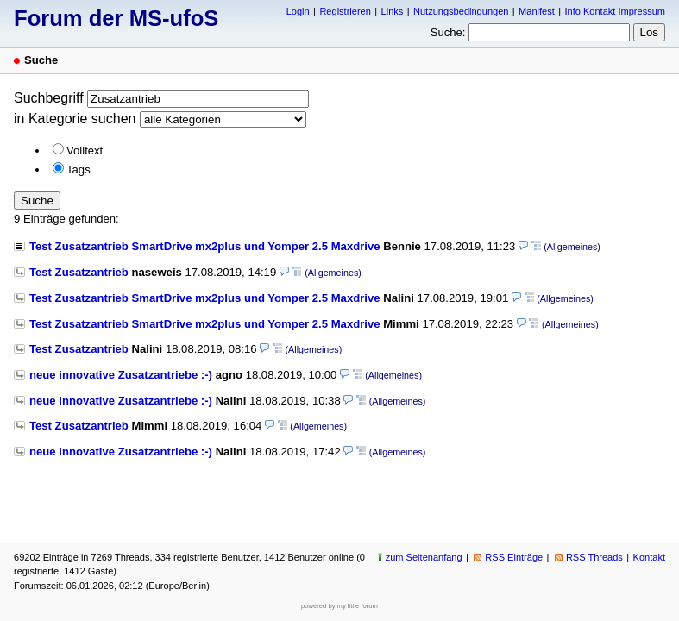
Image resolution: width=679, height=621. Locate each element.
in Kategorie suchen (74, 118)
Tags (78, 169)
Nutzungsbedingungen (460, 11)
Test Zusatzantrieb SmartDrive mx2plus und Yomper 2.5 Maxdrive (204, 246)
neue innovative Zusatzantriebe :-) (120, 374)
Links (392, 11)
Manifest (537, 11)
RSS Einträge (514, 557)
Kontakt (649, 557)
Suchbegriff (49, 98)
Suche (37, 200)
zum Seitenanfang (424, 557)
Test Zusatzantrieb (79, 272)
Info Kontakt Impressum (615, 11)
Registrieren (344, 11)
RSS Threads (594, 557)
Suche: (448, 32)
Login (298, 11)
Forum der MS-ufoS (116, 18)
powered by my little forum (339, 606)
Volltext (84, 150)
